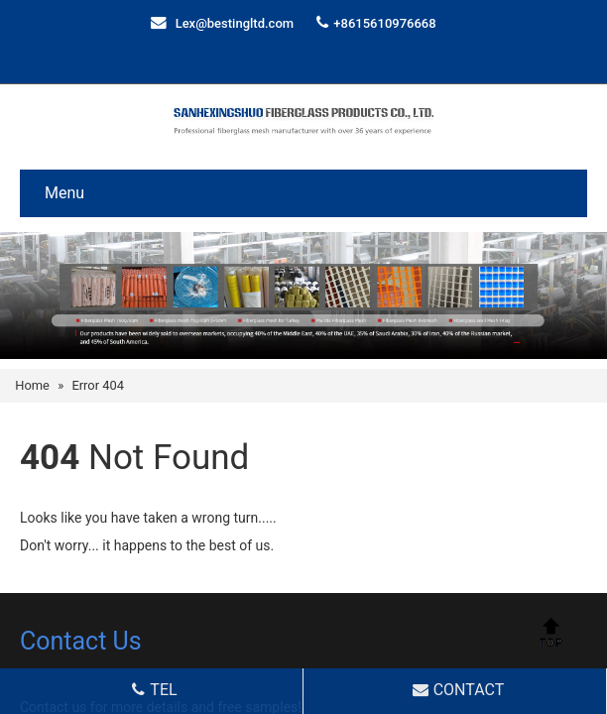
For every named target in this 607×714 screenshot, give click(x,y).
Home (32, 385)
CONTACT (457, 689)
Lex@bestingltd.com (235, 23)
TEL (152, 689)
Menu (64, 192)
